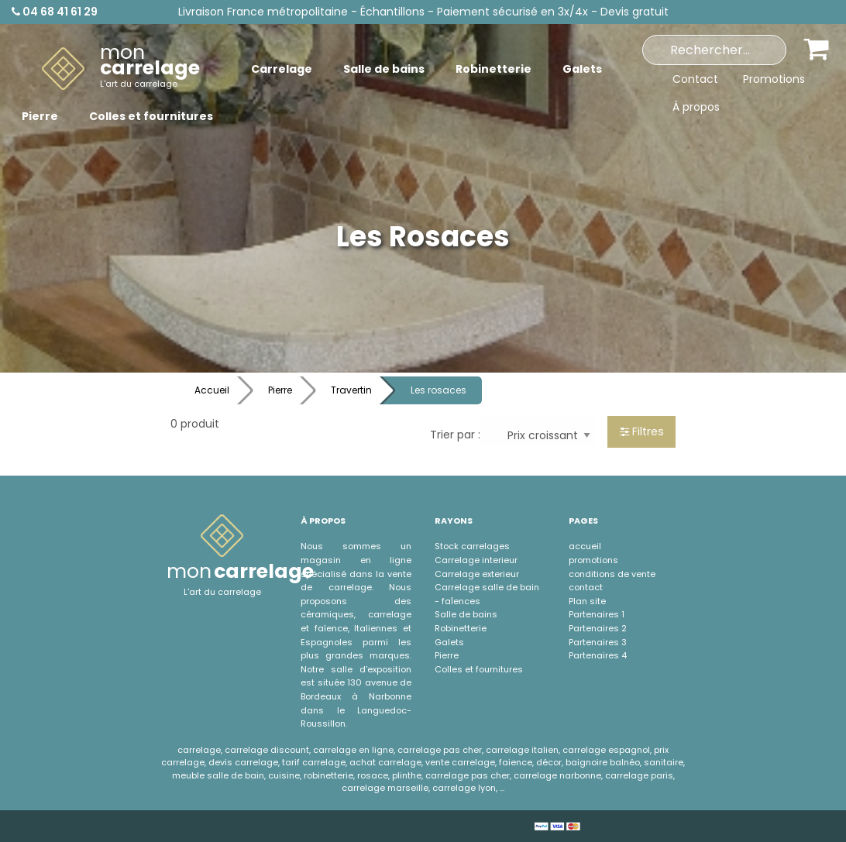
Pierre (280, 390)
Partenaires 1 (596, 614)
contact (586, 587)
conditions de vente (612, 574)
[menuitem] (121, 69)
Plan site (587, 601)
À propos (696, 107)
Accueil (211, 390)
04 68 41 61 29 (55, 11)
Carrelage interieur (476, 560)
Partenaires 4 (598, 655)
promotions (593, 560)
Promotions (774, 79)
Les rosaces (438, 390)
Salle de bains (466, 614)
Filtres (642, 431)
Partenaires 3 (598, 642)
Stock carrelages (472, 546)
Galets (449, 642)
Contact (695, 79)
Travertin (351, 390)
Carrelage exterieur (477, 574)
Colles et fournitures (479, 669)
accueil (585, 546)
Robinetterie (461, 628)
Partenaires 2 (598, 628)
